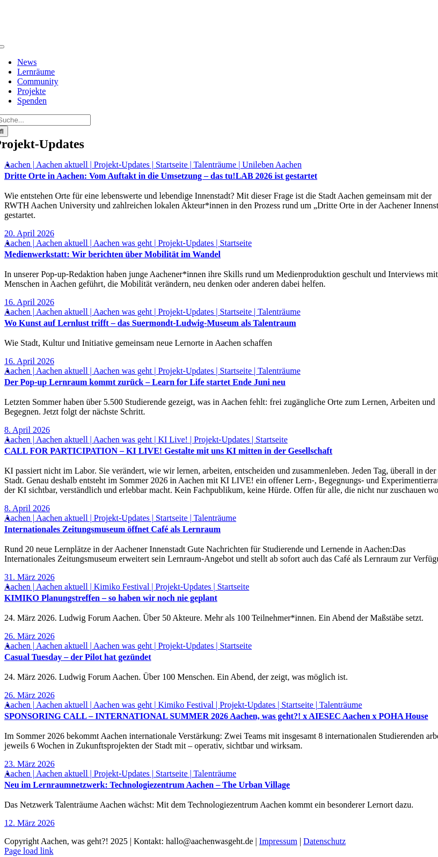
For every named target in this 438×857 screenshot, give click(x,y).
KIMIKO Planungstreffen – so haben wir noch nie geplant (110, 597)
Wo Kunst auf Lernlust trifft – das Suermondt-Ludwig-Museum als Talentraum (150, 323)
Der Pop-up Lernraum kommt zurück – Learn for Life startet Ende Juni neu (145, 382)
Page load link (29, 850)
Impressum (278, 841)
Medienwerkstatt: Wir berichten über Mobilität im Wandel (112, 254)
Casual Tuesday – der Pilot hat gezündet (77, 657)
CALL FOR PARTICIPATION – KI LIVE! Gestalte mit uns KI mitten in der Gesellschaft (168, 450)
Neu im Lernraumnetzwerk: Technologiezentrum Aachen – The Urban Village (147, 784)
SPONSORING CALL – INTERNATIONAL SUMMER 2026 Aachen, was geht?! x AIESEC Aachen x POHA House (216, 716)
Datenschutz (324, 841)
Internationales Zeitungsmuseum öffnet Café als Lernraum (112, 529)
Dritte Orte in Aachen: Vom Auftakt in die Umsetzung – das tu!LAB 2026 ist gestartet (160, 175)
